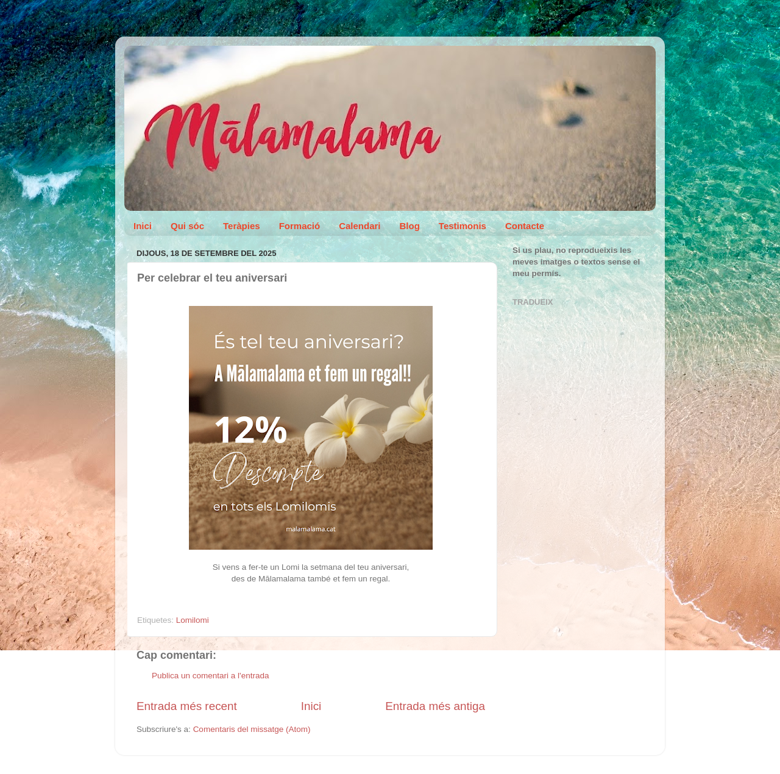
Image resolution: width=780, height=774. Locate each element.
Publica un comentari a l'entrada (210, 675)
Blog (410, 226)
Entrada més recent (186, 706)
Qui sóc (187, 226)
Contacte (524, 226)
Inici (142, 226)
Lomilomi (192, 620)
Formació (300, 226)
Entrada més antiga (435, 706)
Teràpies (241, 226)
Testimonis (462, 226)
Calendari (359, 226)
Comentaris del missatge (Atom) (252, 729)
